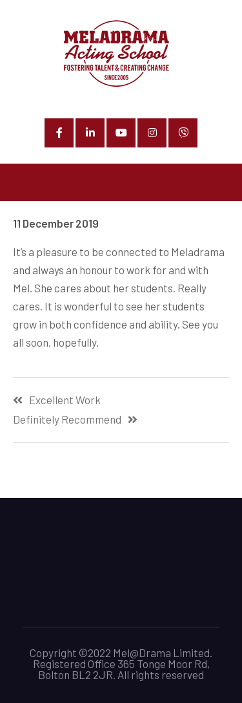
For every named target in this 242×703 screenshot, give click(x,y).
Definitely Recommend (67, 419)
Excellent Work (65, 400)
